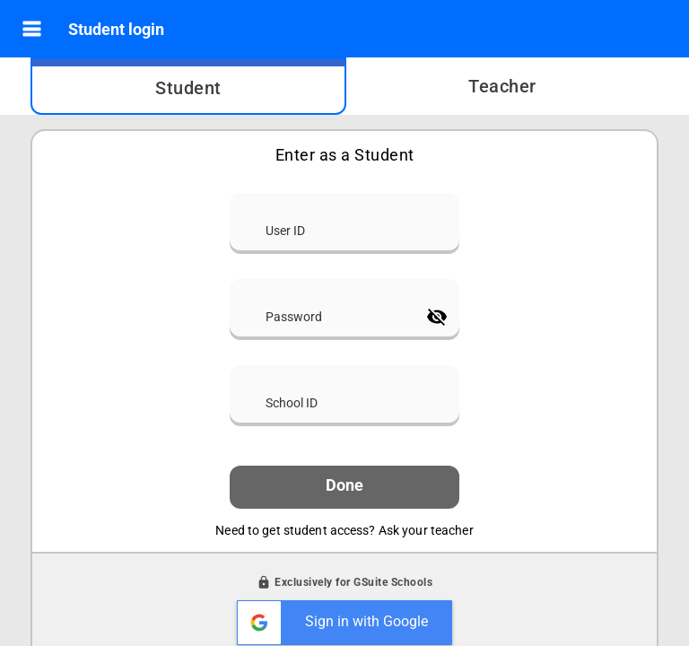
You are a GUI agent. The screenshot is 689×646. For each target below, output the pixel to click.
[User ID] (344, 221)
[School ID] (344, 394)
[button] (32, 29)
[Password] (325, 308)
